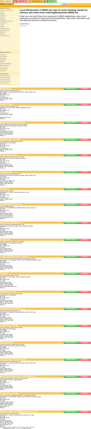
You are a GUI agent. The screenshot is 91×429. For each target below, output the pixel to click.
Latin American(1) (4, 28)
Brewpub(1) (3, 59)
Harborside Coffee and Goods (13, 122)
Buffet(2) (2, 61)
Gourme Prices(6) (4, 79)
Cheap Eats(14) (4, 68)
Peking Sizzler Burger (9, 393)
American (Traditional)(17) (6, 10)
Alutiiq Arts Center (8, 292)
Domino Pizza (6, 104)
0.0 (5, 100)
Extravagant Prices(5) (5, 81)
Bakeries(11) (3, 15)
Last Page (23, 25)
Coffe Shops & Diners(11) (6, 21)
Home (8, 1)
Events (21, 1)
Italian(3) (2, 26)
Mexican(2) (3, 32)
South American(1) (5, 35)
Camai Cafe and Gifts (9, 326)
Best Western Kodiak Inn (10, 204)
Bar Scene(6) (3, 56)
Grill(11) (2, 24)
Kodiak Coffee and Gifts (10, 139)
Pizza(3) (2, 33)
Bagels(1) (2, 13)
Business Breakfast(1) (5, 63)
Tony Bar (4, 273)
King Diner (4, 189)
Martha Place (5, 89)
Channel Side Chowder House (13, 360)
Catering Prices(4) (4, 83)
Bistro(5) (2, 17)
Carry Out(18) (3, 67)
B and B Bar (5, 240)
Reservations (71, 89)
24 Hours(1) (3, 54)
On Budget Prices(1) (5, 75)
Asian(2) (2, 12)
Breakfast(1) (3, 58)
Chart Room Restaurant (10, 223)
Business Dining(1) (5, 65)
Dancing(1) (3, 70)
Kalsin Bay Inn (6, 172)
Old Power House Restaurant (12, 309)
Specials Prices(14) (5, 77)
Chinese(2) (3, 19)
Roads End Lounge (8, 155)
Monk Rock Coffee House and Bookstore (17, 376)
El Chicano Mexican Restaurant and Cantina (19, 412)
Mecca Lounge (6, 342)
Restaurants (37, 1)
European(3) (3, 22)
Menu (52, 1)
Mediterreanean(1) (5, 30)
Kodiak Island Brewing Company (14, 257)
